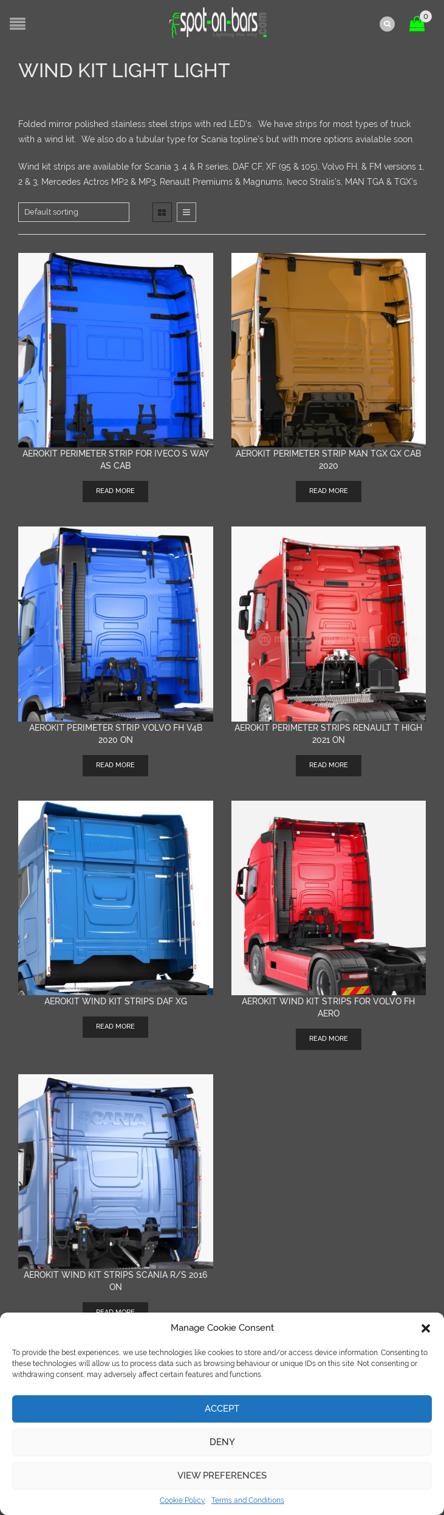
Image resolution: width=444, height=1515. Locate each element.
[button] (426, 1328)
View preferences (222, 1475)
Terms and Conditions (247, 1500)
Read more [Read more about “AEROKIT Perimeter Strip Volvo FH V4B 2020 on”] (115, 764)
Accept (222, 1408)
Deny (222, 1442)
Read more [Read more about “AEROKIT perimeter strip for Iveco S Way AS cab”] (115, 490)
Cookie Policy (182, 1500)
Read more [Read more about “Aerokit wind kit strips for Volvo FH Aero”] (328, 1037)
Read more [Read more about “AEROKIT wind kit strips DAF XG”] (115, 1025)
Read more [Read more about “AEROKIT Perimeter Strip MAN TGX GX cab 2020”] (328, 490)
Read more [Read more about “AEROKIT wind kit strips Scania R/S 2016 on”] (115, 1312)
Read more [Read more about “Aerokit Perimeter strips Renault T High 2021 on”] (328, 764)
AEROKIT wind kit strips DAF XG (115, 1000)
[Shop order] (73, 211)
